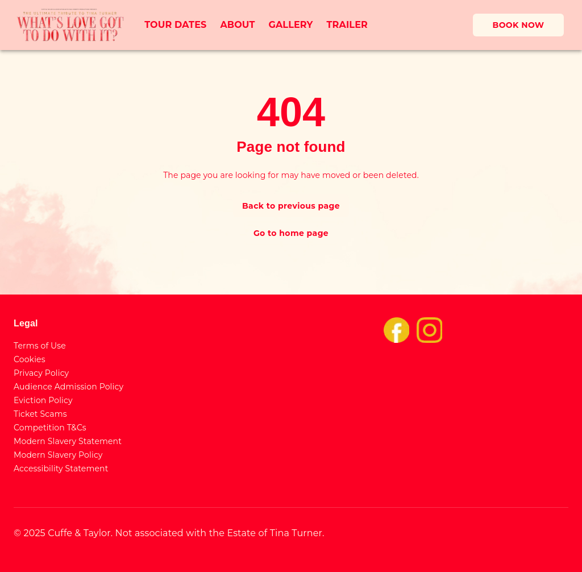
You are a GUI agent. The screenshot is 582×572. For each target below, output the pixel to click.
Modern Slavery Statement (68, 441)
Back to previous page (291, 206)
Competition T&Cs (50, 427)
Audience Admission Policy (68, 387)
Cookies (29, 359)
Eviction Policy (43, 400)
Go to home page (291, 233)
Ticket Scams (40, 414)
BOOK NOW (518, 25)
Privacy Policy (41, 373)
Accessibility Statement (61, 468)
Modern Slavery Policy (58, 455)
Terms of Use (40, 346)
